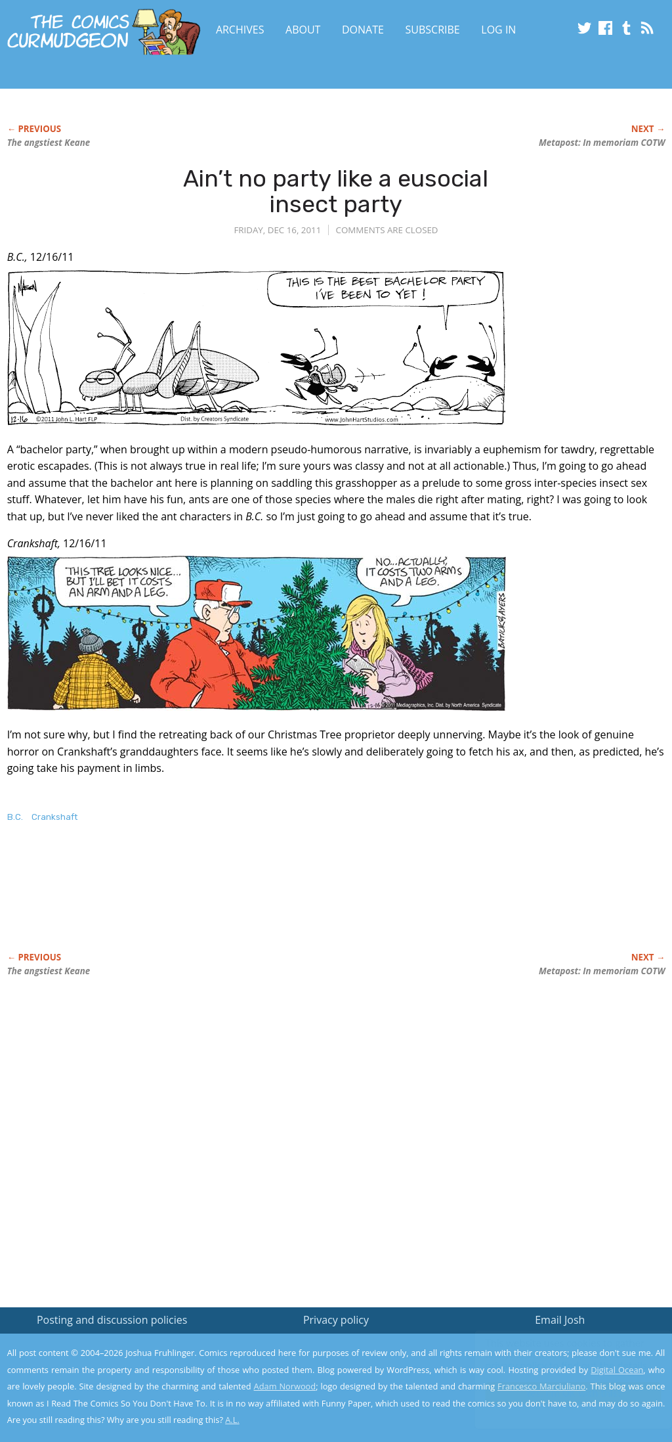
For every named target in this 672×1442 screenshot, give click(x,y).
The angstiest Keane (49, 142)
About (302, 29)
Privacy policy (336, 1320)
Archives (240, 29)
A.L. (232, 1420)
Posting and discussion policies (112, 1320)
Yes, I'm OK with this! (560, 1393)
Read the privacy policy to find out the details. (554, 1359)
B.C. (15, 817)
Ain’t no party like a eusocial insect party (335, 191)
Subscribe (433, 29)
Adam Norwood (285, 1386)
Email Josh (560, 1320)
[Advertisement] (246, 901)
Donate (363, 29)
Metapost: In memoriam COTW (602, 142)
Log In (498, 29)
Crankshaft (54, 817)
